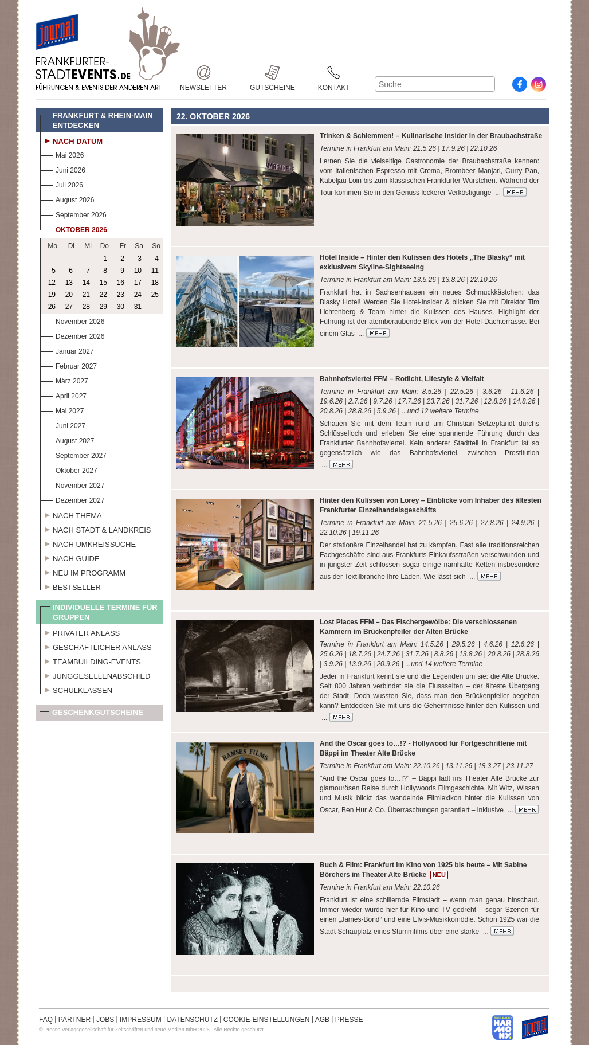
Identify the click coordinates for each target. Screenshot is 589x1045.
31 (138, 307)
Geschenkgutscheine (91, 714)
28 (86, 307)
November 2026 (72, 320)
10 (138, 271)
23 (120, 295)
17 (138, 283)
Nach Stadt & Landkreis (95, 528)
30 (120, 307)
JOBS (105, 1020)
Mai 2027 (62, 409)
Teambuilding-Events (90, 660)
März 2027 (64, 379)
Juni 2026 (62, 168)
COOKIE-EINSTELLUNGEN (266, 1020)
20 (69, 295)
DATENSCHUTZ (192, 1020)
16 (120, 283)
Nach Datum (71, 140)
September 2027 (73, 454)
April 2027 (63, 394)
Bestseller (70, 586)
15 (103, 283)
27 (69, 307)
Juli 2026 (61, 183)
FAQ (46, 1020)
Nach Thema (71, 514)
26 (52, 307)
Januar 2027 (67, 350)
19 (52, 295)
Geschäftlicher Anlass (96, 646)
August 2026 (67, 198)
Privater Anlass (80, 631)
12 (52, 283)
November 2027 (72, 484)
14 (86, 283)
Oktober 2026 (73, 228)
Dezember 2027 (72, 499)
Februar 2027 (68, 364)
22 (103, 295)
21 (86, 295)
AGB (322, 1020)
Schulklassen (76, 689)
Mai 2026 (62, 153)
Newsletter (203, 72)
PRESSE (349, 1020)
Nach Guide (70, 557)
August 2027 (67, 439)
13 (69, 283)
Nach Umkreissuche (88, 543)
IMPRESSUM (141, 1020)
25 (155, 295)
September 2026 (73, 213)
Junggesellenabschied (95, 674)
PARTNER (74, 1020)
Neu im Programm (82, 571)
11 (155, 271)
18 (155, 283)
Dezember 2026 (72, 335)
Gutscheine (272, 72)
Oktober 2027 (68, 469)
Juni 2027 (62, 424)
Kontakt (334, 72)
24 (138, 295)
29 (103, 307)
